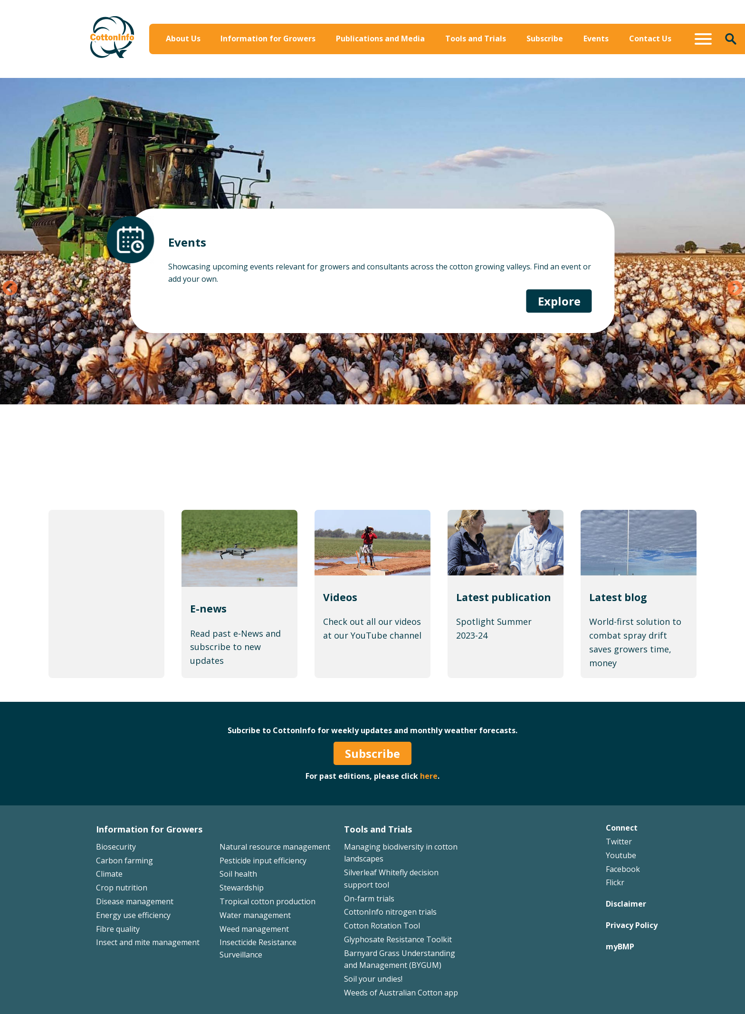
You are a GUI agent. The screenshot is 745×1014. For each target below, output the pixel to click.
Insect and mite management (148, 942)
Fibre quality (118, 929)
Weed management (254, 929)
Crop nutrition (121, 887)
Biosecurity (116, 847)
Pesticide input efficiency (263, 860)
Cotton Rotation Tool (382, 925)
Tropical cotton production (267, 901)
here (429, 776)
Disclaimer (626, 904)
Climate (109, 874)
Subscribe (544, 38)
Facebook (623, 869)
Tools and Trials (475, 38)
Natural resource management (275, 847)
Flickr (615, 882)
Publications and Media (380, 38)
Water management (255, 915)
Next (735, 289)
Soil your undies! (373, 979)
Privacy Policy (632, 925)
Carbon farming (124, 860)
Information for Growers (267, 38)
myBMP (620, 946)
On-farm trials (369, 898)
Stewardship (242, 887)
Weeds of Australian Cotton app (401, 992)
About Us (183, 38)
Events (596, 38)
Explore (559, 338)
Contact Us (650, 38)
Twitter (619, 841)
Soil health (238, 874)
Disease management (134, 901)
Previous (10, 289)
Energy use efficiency (133, 915)
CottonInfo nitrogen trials (390, 912)
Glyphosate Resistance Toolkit (398, 939)
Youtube (621, 855)
